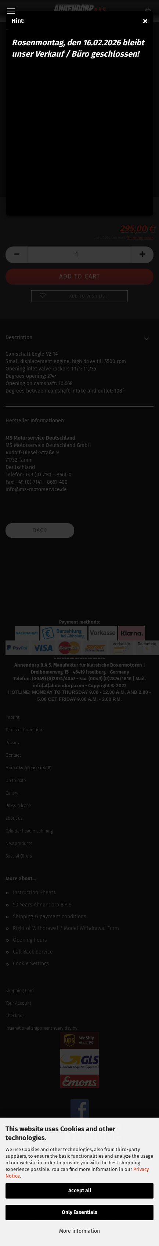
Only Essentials (79, 1212)
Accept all (79, 1191)
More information (79, 1231)
